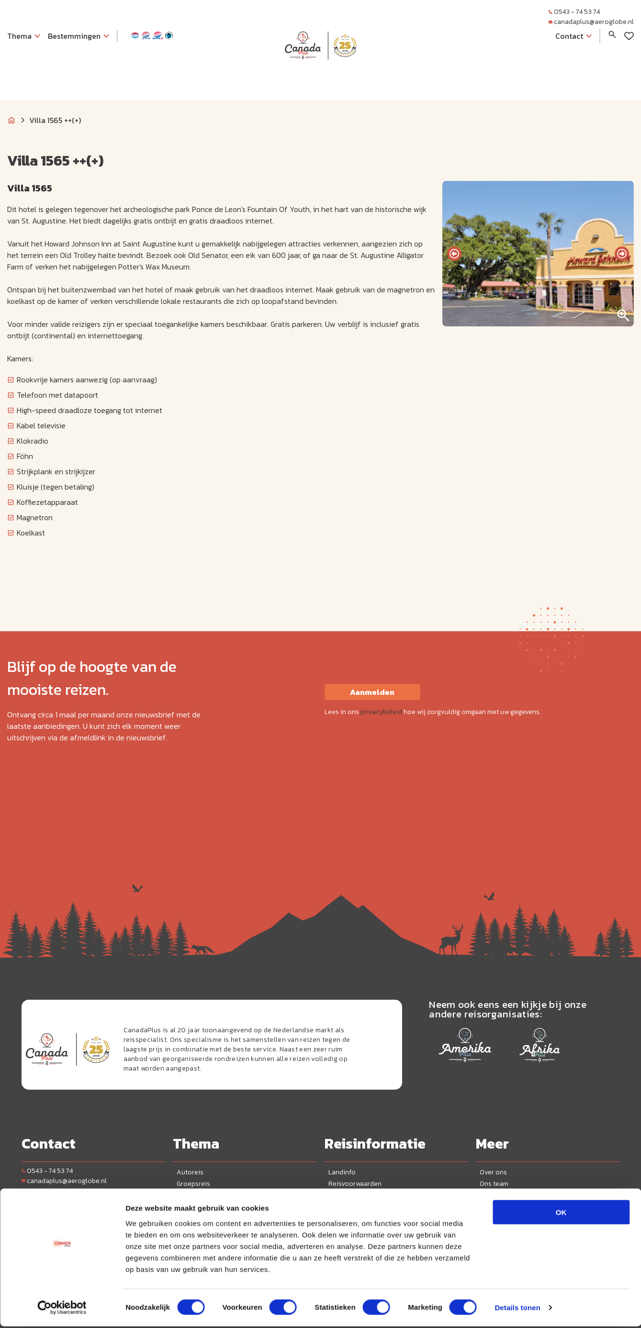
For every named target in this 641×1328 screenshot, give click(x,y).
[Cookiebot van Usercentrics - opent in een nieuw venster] (62, 1309)
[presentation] (454, 253)
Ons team (494, 1184)
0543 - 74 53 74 (574, 12)
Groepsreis (193, 1184)
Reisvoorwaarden (355, 1184)
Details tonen (517, 1309)
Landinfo (342, 1172)
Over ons (493, 1172)
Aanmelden (372, 692)
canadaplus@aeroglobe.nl (591, 22)
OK (561, 1213)
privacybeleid (381, 712)
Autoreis (190, 1172)
